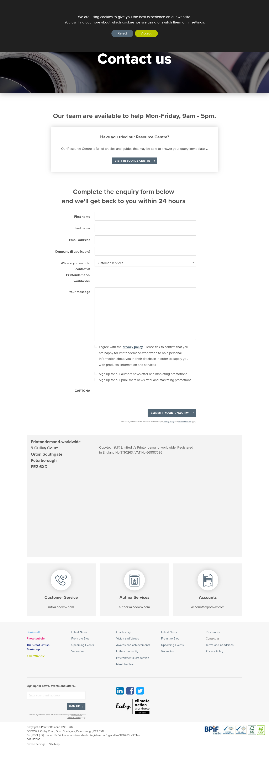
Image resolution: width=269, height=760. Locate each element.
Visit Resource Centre (133, 160)
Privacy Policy (168, 422)
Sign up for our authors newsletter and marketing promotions (143, 374)
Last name (82, 228)
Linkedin (120, 691)
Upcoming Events (82, 645)
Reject (122, 33)
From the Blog (80, 638)
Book (35, 656)
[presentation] (126, 394)
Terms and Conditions (220, 645)
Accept (146, 33)
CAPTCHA (82, 391)
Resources (213, 632)
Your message (79, 292)
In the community (127, 651)
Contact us (213, 638)
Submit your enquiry (170, 413)
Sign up (74, 706)
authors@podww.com (134, 607)
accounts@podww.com (208, 607)
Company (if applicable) (72, 252)
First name (82, 217)
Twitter (140, 691)
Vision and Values (127, 638)
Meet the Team (125, 664)
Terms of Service (184, 422)
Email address (79, 240)
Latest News (79, 632)
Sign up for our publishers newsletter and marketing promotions (145, 380)
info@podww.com (61, 607)
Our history (123, 632)
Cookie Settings (36, 744)
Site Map (54, 744)
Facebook (130, 691)
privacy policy (132, 347)
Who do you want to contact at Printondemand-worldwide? (75, 272)
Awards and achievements (133, 645)
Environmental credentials (132, 658)
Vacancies (77, 651)
